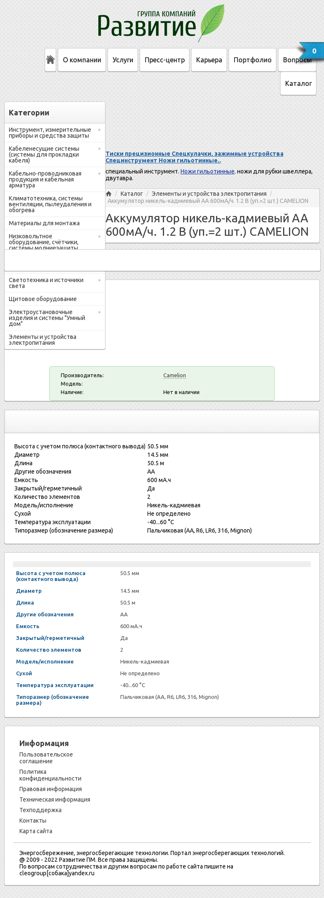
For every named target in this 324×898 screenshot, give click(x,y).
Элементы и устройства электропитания (42, 339)
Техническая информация (54, 799)
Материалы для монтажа (44, 223)
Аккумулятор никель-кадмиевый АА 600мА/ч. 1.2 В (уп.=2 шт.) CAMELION (208, 201)
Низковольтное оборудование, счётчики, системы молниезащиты (43, 242)
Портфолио (253, 60)
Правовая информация (50, 789)
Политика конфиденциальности (50, 775)
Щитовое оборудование (43, 299)
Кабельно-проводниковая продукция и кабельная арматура (45, 179)
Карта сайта (35, 831)
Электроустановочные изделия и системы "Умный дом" (47, 318)
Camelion (174, 375)
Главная (108, 194)
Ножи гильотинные (208, 171)
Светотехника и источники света (46, 283)
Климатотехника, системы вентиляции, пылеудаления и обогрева (50, 204)
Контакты (32, 820)
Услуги (123, 60)
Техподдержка (40, 810)
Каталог (298, 83)
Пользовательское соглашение (46, 758)
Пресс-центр (165, 60)
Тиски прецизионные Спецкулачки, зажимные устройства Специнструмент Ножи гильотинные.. (194, 157)
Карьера (209, 60)
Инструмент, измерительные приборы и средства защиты (50, 132)
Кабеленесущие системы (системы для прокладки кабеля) (44, 154)
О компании (82, 60)
